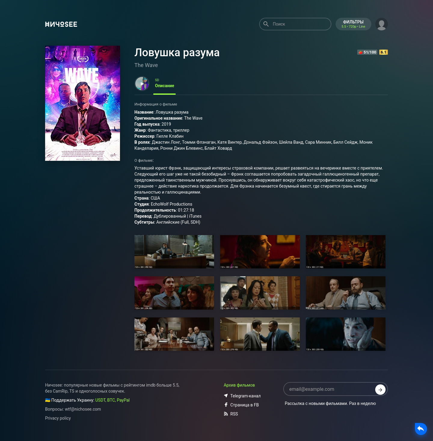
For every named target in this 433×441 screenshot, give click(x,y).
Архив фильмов (239, 385)
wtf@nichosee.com (83, 409)
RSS (231, 414)
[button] (381, 23)
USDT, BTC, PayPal (112, 400)
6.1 (383, 52)
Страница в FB (241, 405)
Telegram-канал (242, 396)
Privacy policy (58, 418)
